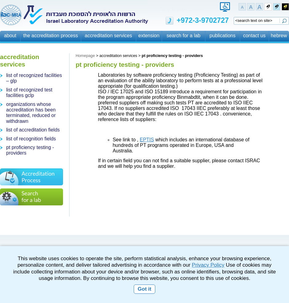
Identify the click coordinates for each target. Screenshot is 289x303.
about (10, 35)
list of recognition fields (31, 138)
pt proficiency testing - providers (30, 150)
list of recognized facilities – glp (34, 78)
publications (223, 35)
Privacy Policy (208, 265)
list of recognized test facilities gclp (29, 92)
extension (149, 35)
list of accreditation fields (33, 129)
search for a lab (183, 35)
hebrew (279, 35)
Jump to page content (181, 9)
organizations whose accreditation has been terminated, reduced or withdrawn (31, 113)
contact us (254, 35)
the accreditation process (50, 35)
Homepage (85, 55)
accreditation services (108, 35)
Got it (144, 289)
